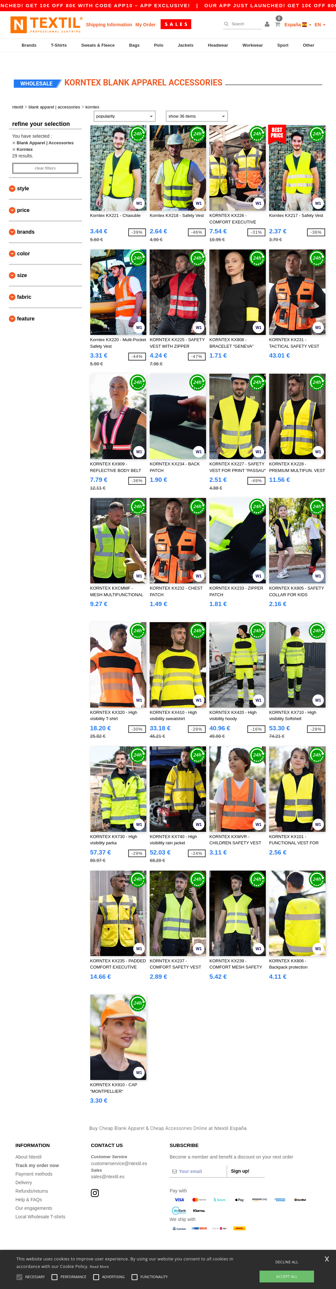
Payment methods (33, 1161)
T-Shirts (59, 45)
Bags (134, 45)
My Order (146, 24)
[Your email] (198, 1159)
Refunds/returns (31, 1178)
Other (308, 45)
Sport (282, 45)
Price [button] (23, 197)
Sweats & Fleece (98, 45)
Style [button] (23, 176)
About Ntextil (28, 1144)
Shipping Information (109, 24)
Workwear (252, 45)
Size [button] (22, 263)
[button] (268, 24)
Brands (29, 45)
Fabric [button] (24, 284)
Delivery (23, 1170)
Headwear (218, 45)
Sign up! (240, 1158)
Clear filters (45, 155)
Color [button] (23, 241)
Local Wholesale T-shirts (40, 1204)
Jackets (186, 45)
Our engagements (33, 1195)
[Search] (240, 24)
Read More (99, 1266)
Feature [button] (25, 306)
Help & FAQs (28, 1187)
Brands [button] (25, 219)
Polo (158, 45)
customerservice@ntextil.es (119, 1150)
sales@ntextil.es (107, 1164)
